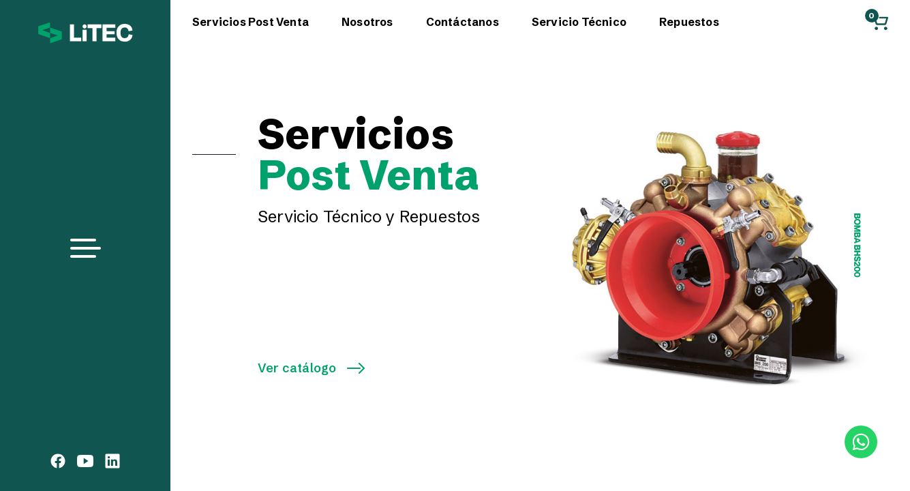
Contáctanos (462, 22)
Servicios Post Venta (250, 22)
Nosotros (367, 22)
